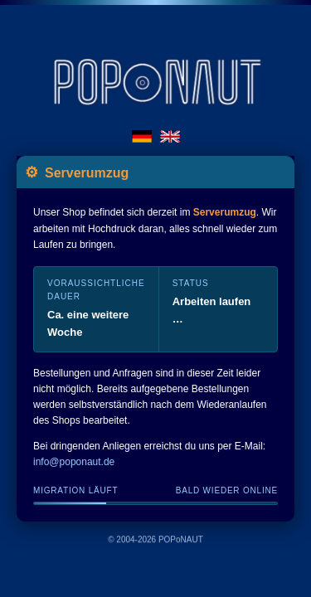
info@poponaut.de (73, 462)
